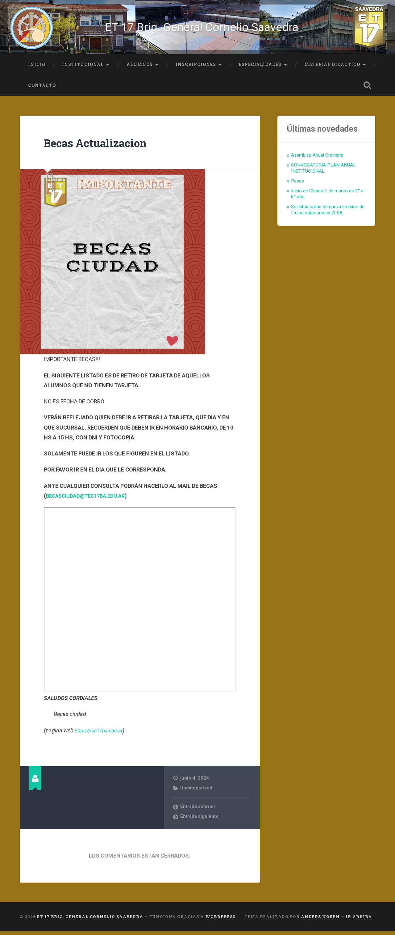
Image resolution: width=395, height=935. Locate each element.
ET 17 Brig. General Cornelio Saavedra (202, 29)
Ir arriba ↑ (360, 920)
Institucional (83, 68)
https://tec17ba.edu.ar (102, 734)
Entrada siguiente (199, 820)
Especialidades (260, 68)
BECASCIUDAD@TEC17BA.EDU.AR (89, 499)
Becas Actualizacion (103, 146)
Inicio (36, 68)
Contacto (42, 89)
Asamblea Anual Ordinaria (317, 159)
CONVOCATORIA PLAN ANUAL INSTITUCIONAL (323, 172)
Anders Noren (320, 920)
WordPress (220, 920)
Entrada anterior (198, 810)
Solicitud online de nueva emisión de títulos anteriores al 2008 (327, 214)
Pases (297, 184)
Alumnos (140, 68)
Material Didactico (332, 68)
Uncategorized (196, 791)
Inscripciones (196, 68)
